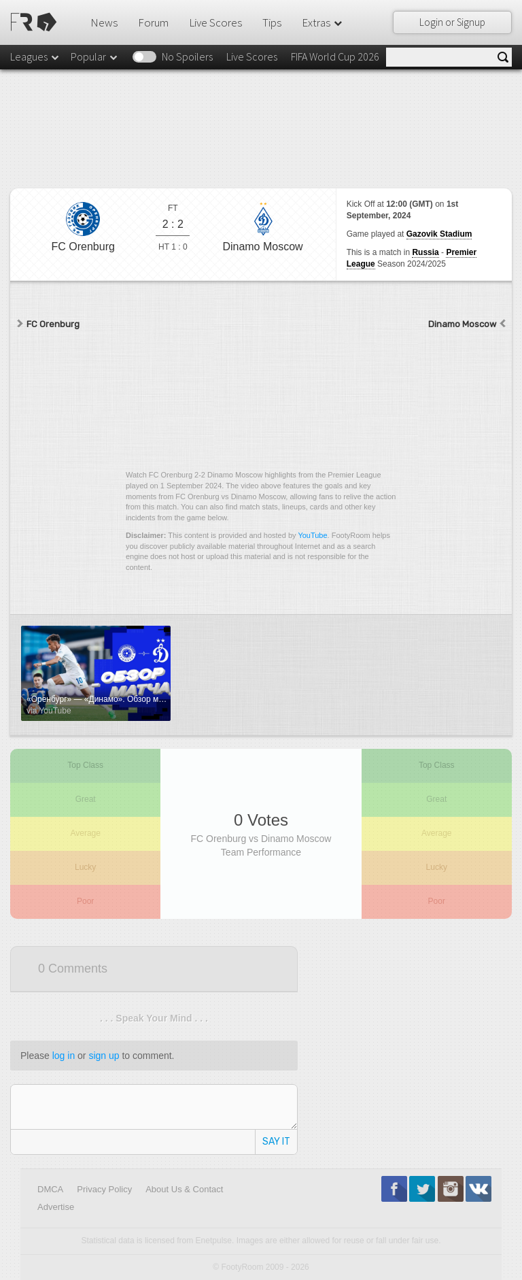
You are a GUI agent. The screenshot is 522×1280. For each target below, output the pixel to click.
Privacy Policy (104, 1189)
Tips (271, 22)
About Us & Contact (184, 1189)
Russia (425, 252)
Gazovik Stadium (439, 234)
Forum (153, 22)
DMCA (50, 1189)
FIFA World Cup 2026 (335, 56)
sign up (103, 1055)
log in (63, 1055)
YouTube (312, 535)
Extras (323, 22)
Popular (95, 56)
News (104, 22)
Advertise (55, 1207)
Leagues (35, 56)
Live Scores (215, 22)
